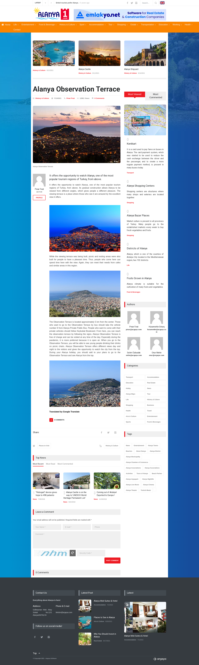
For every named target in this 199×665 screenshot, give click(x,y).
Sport (83, 25)
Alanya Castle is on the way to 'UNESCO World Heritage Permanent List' (74, 495)
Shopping (122, 25)
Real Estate (151, 383)
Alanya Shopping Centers (140, 185)
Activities (129, 473)
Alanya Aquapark (132, 479)
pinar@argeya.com (134, 329)
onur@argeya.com (156, 355)
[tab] (38, 464)
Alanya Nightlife (148, 479)
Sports (128, 422)
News (35, 499)
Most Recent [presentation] (38, 464)
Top (35, 653)
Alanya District (155, 451)
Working (177, 25)
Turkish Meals (146, 490)
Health (188, 25)
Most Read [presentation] (50, 464)
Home (6, 25)
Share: (36, 432)
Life (15, 25)
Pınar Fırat (71, 98)
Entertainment (28, 25)
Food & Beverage (47, 25)
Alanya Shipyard (131, 69)
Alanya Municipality (133, 457)
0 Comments (99, 98)
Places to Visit (44, 446)
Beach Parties (157, 473)
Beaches (129, 451)
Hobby (128, 388)
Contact (16, 30)
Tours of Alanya (142, 473)
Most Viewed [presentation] (134, 94)
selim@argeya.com (134, 355)
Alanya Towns (153, 445)
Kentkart (131, 143)
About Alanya (141, 451)
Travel (149, 411)
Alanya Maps (130, 394)
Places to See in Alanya (104, 617)
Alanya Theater (131, 490)
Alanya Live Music (132, 485)
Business (150, 405)
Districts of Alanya (137, 248)
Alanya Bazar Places (138, 215)
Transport (130, 173)
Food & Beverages (133, 292)
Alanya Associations (133, 468)
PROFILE (39, 198)
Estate (134, 25)
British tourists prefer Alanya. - (72, 3)
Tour (111, 25)
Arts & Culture (131, 416)
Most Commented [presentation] (65, 464)
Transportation (148, 25)
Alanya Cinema (148, 485)
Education (164, 25)
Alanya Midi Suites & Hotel (105, 601)
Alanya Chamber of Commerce (137, 462)
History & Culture (67, 25)
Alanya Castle (85, 69)
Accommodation (97, 25)
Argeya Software (51, 658)
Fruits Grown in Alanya (139, 278)
